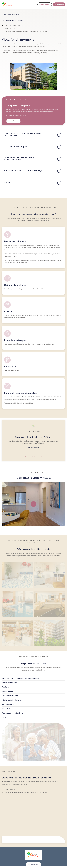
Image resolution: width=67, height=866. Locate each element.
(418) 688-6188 (10, 29)
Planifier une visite (59, 4)
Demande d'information (44, 4)
